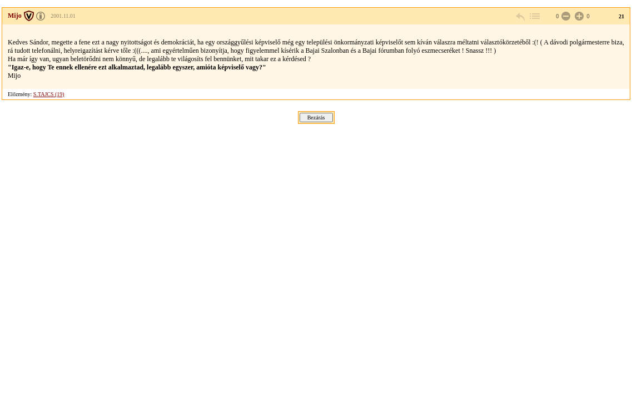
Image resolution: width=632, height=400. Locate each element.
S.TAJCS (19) (48, 94)
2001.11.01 (63, 16)
